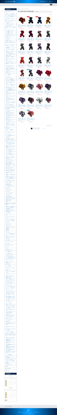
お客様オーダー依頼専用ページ (10, 68)
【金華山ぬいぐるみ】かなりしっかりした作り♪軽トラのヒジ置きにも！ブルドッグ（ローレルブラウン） (22, 26)
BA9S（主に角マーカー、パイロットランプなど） (10, 120)
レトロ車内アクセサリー (9, 253)
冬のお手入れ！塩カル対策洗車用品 (10, 361)
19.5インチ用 (8, 243)
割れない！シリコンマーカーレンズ (10, 215)
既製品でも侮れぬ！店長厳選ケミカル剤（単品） (10, 347)
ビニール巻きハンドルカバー (10, 185)
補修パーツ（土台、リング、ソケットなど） (10, 238)
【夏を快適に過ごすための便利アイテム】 (10, 352)
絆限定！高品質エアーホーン (10, 163)
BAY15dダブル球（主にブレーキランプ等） (10, 118)
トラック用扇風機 (8, 354)
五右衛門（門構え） (9, 184)
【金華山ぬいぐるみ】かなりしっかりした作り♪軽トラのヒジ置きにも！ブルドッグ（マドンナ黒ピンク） (48, 106)
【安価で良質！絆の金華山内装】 (10, 170)
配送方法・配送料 (7, 368)
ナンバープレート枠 (9, 285)
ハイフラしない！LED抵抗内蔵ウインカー (10, 103)
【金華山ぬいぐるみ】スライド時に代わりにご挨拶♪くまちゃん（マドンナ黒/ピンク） (31, 66)
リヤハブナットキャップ (9, 290)
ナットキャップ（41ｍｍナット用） (10, 288)
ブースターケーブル (9, 364)
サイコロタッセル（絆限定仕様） (10, 50)
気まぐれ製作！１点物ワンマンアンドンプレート (10, 66)
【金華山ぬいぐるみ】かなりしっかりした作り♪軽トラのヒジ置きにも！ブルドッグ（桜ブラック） (31, 92)
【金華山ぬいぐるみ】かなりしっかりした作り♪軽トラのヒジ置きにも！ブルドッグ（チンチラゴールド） (22, 92)
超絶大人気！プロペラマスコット (10, 327)
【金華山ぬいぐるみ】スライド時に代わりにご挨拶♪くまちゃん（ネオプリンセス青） (31, 79)
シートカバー (8, 195)
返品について (7, 370)
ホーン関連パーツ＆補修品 (10, 139)
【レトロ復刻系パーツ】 (8, 251)
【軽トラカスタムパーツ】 (9, 245)
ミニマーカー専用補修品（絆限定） (10, 234)
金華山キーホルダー (9, 55)
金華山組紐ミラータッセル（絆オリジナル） (10, 47)
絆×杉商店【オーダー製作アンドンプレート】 (10, 63)
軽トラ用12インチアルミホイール (10, 19)
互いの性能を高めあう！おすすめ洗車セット (10, 345)
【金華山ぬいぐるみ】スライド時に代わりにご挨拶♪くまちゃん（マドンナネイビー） (39, 66)
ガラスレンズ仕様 (8, 25)
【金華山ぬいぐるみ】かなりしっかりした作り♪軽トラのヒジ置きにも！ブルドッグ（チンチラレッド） (48, 79)
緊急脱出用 (7, 363)
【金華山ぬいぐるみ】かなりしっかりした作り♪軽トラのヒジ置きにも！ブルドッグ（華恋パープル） (22, 106)
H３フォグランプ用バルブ (9, 104)
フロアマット (8, 188)
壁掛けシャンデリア (9, 40)
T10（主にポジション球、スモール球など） (10, 122)
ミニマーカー (8, 232)
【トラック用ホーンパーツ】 (9, 132)
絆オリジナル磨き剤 (9, 162)
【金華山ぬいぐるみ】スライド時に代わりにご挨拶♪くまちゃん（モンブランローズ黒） (22, 52)
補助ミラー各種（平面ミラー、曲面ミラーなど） (10, 276)
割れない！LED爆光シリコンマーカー (10, 83)
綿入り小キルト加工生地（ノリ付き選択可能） (10, 210)
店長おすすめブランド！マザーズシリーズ (10, 343)
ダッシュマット (8, 187)
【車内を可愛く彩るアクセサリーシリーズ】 (10, 324)
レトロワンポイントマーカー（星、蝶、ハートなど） (10, 255)
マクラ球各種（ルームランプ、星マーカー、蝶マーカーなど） (10, 99)
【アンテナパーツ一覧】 (8, 259)
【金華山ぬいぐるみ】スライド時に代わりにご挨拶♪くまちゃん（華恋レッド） (48, 52)
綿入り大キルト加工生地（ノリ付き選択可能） (10, 208)
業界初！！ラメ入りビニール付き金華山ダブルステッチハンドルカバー (10, 147)
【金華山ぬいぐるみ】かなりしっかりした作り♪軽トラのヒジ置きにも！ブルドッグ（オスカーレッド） (31, 119)
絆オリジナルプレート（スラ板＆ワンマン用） (10, 165)
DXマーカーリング (8, 224)
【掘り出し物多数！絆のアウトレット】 (10, 11)
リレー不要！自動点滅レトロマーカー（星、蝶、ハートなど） (10, 257)
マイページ (47, 1)
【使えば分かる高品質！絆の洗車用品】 (10, 335)
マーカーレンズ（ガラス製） (10, 219)
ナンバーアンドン (8, 76)
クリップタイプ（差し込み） (10, 331)
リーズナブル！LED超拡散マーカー (10, 85)
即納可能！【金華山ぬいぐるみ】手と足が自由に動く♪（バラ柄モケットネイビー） (39, 26)
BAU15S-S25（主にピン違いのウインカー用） (10, 115)
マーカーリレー (8, 225)
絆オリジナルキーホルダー (10, 167)
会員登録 (42, 1)
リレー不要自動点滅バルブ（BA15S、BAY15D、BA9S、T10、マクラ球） (10, 90)
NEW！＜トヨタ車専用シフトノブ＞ (10, 130)
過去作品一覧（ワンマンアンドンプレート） (10, 70)
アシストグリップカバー (9, 192)
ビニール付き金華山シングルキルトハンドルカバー (10, 152)
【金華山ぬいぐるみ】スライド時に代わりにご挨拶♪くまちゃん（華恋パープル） (39, 52)
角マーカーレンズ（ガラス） (10, 236)
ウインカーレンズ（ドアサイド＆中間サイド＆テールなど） (10, 292)
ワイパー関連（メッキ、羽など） (10, 295)
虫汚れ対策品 (8, 357)
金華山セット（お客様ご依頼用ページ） (10, 175)
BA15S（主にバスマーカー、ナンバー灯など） (10, 111)
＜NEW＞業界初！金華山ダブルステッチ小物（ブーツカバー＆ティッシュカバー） (10, 143)
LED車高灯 (7, 228)
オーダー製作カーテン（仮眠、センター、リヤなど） (10, 181)
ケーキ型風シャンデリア (9, 32)
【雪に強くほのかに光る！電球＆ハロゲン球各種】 (10, 108)
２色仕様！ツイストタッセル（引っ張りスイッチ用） (10, 52)
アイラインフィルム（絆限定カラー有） (10, 272)
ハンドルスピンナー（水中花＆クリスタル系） (10, 307)
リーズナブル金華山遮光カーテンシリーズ (10, 179)
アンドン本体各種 (7, 74)
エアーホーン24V (8, 134)
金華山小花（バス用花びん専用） (10, 57)
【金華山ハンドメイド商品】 (9, 45)
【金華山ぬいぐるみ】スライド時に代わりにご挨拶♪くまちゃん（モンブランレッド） (22, 66)
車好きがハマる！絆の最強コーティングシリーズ (10, 338)
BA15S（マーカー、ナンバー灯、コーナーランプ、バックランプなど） (10, 94)
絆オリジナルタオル (9, 159)
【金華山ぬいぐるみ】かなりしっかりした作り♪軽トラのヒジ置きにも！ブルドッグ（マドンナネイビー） (22, 119)
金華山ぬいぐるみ (8, 200)
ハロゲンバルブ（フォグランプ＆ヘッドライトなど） (10, 281)
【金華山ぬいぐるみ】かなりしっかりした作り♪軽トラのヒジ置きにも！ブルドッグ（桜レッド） (39, 92)
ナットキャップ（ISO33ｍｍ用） (10, 286)
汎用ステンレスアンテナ (9, 261)
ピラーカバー (8, 191)
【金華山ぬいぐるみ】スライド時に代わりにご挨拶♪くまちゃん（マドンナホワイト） (48, 66)
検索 (51, 4)
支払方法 (6, 366)
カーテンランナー (8, 317)
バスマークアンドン (9, 77)
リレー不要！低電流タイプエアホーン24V (10, 136)
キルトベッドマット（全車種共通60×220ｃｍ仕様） (10, 199)
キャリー (7, 248)
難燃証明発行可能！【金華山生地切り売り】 (10, 204)
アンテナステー (8, 264)
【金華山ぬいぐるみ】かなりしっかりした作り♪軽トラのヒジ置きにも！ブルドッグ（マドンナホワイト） (39, 106)
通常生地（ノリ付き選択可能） (10, 206)
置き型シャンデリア (9, 37)
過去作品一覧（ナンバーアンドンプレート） (10, 72)
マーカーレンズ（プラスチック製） (10, 217)
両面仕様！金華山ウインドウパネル (10, 173)
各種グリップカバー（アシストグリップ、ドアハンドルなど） (10, 305)
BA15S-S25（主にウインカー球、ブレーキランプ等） (10, 113)
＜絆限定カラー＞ (8, 22)
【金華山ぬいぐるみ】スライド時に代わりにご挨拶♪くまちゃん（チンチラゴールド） (48, 26)
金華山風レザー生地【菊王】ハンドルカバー (10, 158)
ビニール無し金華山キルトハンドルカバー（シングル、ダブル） (10, 155)
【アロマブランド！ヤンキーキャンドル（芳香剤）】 (10, 329)
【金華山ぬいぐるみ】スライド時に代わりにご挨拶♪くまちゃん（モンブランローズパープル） (31, 52)
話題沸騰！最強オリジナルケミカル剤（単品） (10, 340)
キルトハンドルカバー (9, 303)
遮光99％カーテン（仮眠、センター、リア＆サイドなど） (10, 316)
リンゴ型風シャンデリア (9, 31)
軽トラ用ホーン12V (9, 249)
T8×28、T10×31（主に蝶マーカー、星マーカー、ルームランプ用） (10, 125)
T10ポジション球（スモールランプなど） (10, 96)
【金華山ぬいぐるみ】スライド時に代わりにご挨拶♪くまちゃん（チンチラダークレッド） (22, 39)
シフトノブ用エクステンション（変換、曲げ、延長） (10, 312)
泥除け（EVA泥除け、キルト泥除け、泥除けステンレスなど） (10, 297)
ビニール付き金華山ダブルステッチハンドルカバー (10, 150)
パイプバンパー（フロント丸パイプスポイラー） (10, 299)
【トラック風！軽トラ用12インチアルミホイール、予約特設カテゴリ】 (10, 16)
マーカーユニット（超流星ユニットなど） (10, 221)
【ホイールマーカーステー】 (9, 241)
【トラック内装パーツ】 (8, 301)
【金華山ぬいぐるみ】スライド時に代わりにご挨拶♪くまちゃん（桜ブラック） (48, 39)
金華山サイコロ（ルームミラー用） (10, 59)
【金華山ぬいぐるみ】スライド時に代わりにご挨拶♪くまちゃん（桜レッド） (39, 39)
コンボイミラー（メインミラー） (10, 274)
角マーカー (7, 231)
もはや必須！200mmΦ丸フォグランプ (10, 283)
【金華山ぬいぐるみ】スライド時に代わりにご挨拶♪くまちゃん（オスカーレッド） (22, 79)
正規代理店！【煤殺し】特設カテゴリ (10, 42)
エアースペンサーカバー (9, 61)
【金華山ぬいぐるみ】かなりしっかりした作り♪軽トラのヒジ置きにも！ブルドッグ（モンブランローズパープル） (48, 92)
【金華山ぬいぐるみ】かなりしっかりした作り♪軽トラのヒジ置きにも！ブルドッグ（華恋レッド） (31, 106)
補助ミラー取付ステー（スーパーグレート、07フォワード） (10, 279)
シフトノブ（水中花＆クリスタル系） (10, 310)
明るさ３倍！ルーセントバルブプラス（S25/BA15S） (10, 88)
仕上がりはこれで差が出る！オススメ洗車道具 (10, 350)
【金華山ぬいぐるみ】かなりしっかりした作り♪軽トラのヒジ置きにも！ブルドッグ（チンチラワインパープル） (39, 78)
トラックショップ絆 (10, 1)
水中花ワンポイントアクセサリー (10, 268)
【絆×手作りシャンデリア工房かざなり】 (10, 28)
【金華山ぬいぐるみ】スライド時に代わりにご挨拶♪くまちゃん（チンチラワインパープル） (31, 39)
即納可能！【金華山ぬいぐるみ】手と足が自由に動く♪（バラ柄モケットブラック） (30, 26)
